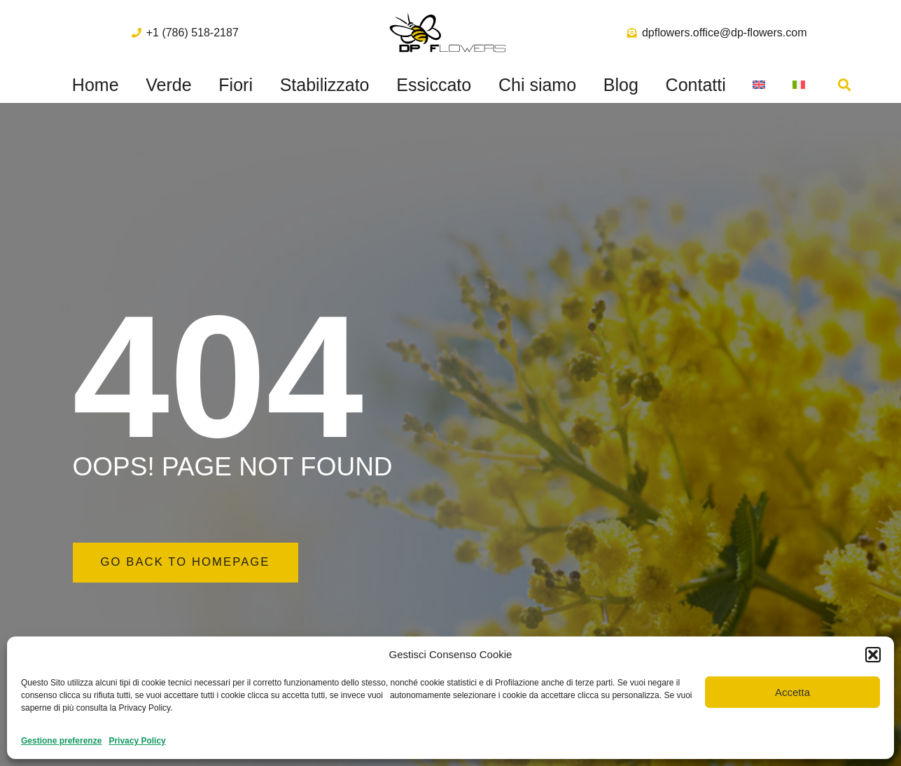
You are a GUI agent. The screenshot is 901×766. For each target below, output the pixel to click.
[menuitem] (759, 84)
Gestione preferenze (61, 741)
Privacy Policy (137, 741)
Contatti (696, 85)
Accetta (792, 692)
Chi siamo (537, 85)
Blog (620, 85)
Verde (168, 85)
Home (95, 85)
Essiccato (433, 85)
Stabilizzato (325, 85)
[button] (873, 655)
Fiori (235, 85)
